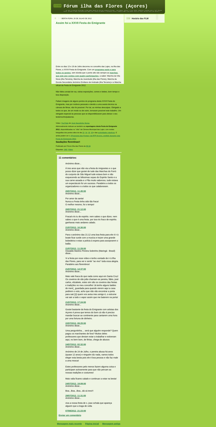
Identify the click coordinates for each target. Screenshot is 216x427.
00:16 (88, 146)
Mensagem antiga (111, 423)
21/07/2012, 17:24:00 (75, 302)
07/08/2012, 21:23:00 (75, 411)
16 (92, 132)
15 (89, 132)
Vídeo (70, 149)
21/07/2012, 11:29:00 (75, 248)
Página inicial (92, 423)
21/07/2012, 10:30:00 (75, 227)
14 (86, 132)
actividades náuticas (106, 132)
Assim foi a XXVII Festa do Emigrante (80, 22)
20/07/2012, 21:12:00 (75, 209)
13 (83, 132)
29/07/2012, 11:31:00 (75, 395)
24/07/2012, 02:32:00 (75, 344)
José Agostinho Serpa (80, 123)
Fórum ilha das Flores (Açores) (106, 6)
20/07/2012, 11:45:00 (75, 191)
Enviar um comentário (70, 415)
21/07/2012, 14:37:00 (75, 269)
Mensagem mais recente (69, 423)
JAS (65, 149)
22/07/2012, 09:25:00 (75, 323)
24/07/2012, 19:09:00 (75, 383)
